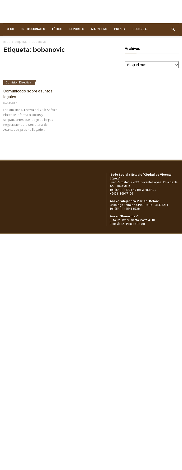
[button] (173, 29)
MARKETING (99, 29)
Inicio (6, 42)
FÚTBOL (57, 29)
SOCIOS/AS (141, 29)
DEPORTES (76, 29)
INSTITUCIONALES (33, 29)
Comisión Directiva (18, 82)
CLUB (10, 29)
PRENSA (120, 29)
